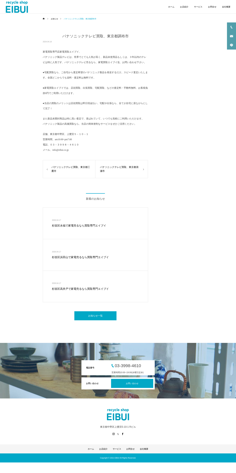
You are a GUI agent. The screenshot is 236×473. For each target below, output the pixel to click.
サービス (198, 7)
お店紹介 (184, 7)
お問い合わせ (132, 383)
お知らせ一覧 (95, 315)
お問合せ (212, 7)
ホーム (171, 7)
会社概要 (226, 7)
